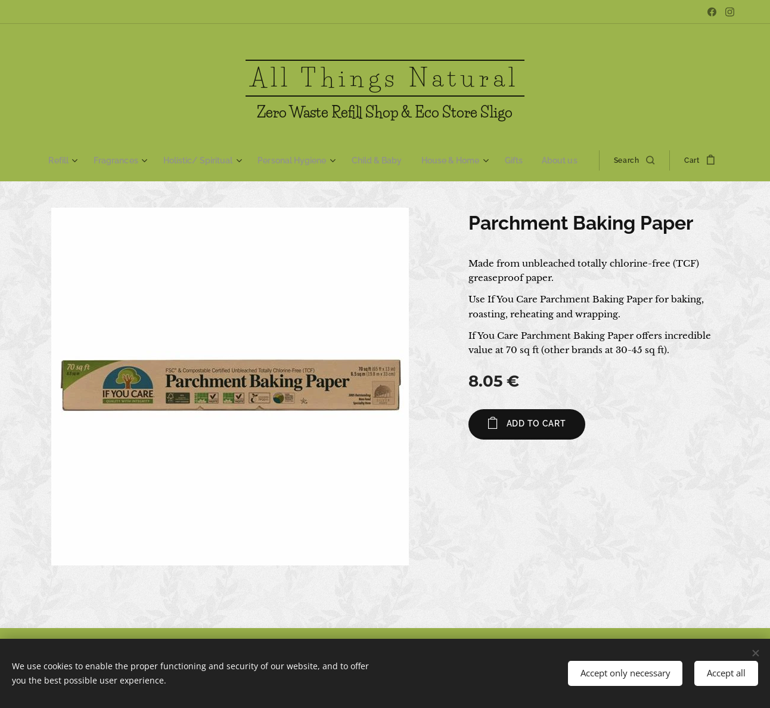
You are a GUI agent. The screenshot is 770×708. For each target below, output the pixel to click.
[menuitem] (73, 160)
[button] (627, 160)
